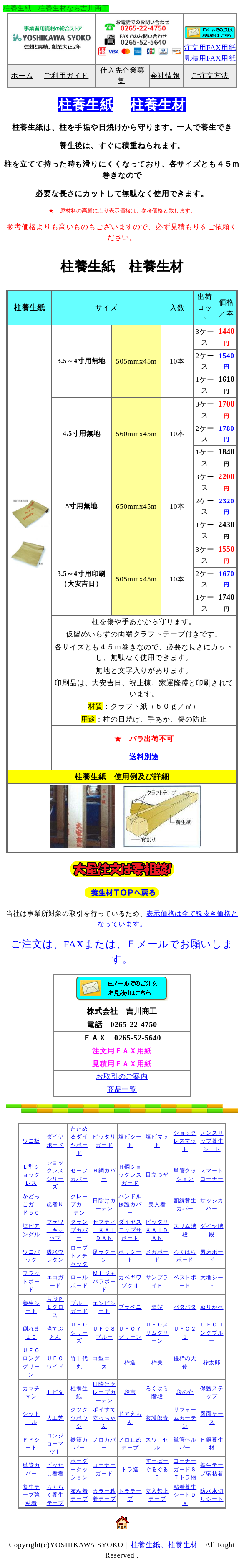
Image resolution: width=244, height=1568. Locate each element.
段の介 (185, 1392)
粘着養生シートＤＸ (185, 1495)
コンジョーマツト (55, 1443)
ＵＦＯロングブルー (211, 1332)
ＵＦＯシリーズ (79, 1332)
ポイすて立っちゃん (104, 1417)
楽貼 (157, 1307)
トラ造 (130, 1469)
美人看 (157, 1204)
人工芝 (55, 1418)
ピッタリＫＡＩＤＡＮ (157, 1230)
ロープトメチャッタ (79, 1256)
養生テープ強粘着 (31, 1495)
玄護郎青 (157, 1418)
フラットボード (31, 1281)
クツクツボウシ (79, 1417)
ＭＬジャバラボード (104, 1281)
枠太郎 (212, 1362)
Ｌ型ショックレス (31, 1175)
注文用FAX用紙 (210, 48)
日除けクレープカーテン (104, 1392)
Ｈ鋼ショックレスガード (129, 1175)
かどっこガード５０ (31, 1204)
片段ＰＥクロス (55, 1307)
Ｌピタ (55, 1392)
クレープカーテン (79, 1204)
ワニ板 (31, 1141)
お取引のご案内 (122, 1077)
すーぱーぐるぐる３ (157, 1469)
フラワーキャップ (55, 1230)
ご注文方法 (210, 76)
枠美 (157, 1362)
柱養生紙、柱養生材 (164, 1545)
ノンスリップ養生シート (211, 1141)
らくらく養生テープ (55, 1495)
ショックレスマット (185, 1141)
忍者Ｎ (55, 1204)
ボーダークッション (79, 1469)
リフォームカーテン (185, 1417)
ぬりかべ (211, 1307)
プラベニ (129, 1307)
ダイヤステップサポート (129, 1230)
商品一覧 (122, 1089)
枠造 (130, 1362)
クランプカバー (79, 1230)
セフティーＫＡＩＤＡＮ (104, 1230)
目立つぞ (157, 1175)
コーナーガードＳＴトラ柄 (185, 1469)
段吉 (130, 1392)
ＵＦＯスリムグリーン (157, 1332)
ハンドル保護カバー (129, 1204)
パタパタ (185, 1307)
